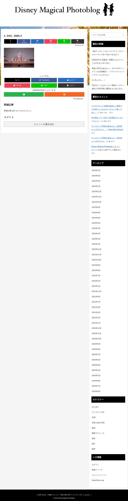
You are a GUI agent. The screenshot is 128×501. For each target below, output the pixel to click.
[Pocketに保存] (50, 41)
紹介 (93, 444)
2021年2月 (96, 318)
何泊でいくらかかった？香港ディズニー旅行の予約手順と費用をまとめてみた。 (108, 87)
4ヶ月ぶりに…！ (98, 80)
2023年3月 (96, 234)
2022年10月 (96, 260)
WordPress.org (98, 480)
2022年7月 (96, 276)
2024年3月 (96, 181)
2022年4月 (96, 281)
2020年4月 (96, 370)
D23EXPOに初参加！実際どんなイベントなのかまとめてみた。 (108, 61)
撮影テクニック (98, 433)
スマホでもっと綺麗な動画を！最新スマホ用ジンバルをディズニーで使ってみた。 (106, 109)
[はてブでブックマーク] (37, 41)
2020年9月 (96, 344)
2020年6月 (96, 360)
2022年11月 (96, 255)
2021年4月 (96, 307)
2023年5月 (96, 223)
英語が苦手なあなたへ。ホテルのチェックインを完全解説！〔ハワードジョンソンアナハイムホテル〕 (108, 71)
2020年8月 (96, 349)
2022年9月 (96, 265)
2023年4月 (96, 228)
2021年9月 (96, 297)
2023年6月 (96, 218)
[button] (77, 41)
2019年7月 (96, 386)
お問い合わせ (42, 495)
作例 (93, 417)
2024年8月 (96, 176)
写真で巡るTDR (98, 423)
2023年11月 (96, 197)
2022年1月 (96, 286)
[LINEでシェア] (64, 41)
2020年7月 (96, 354)
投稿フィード (97, 470)
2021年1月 (96, 323)
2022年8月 (96, 270)
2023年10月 (96, 202)
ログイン (95, 465)
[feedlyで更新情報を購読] (24, 94)
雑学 (93, 449)
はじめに (95, 407)
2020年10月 (96, 339)
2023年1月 (96, 244)
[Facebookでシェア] (23, 41)
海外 (93, 438)
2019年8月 (96, 381)
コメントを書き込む (44, 124)
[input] (108, 35)
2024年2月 (96, 186)
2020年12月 (96, 328)
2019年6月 (96, 391)
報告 (93, 428)
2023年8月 (96, 213)
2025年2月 (96, 170)
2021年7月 (96, 302)
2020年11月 (96, 333)
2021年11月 (96, 291)
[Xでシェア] (10, 41)
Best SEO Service (116, 130)
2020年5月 (96, 365)
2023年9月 (96, 207)
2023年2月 (96, 239)
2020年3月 (96, 376)
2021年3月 (96, 312)
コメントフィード (99, 475)
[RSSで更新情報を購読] (64, 94)
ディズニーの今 (98, 412)
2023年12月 (96, 191)
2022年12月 (96, 249)
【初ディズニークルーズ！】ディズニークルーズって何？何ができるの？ (108, 52)
